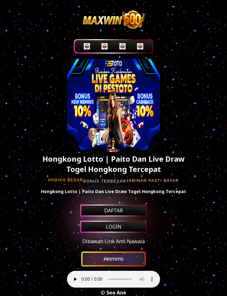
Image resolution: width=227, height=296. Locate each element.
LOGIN (114, 226)
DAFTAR (113, 210)
